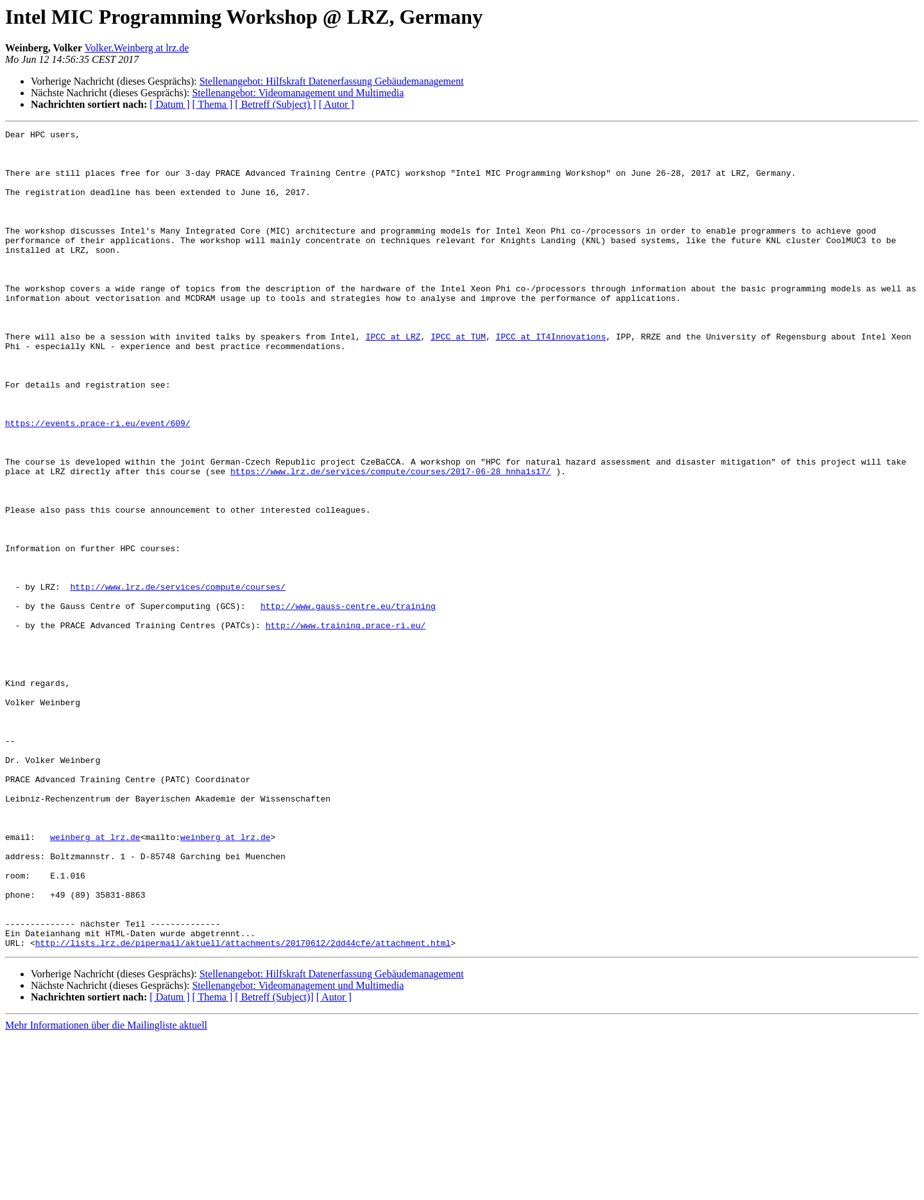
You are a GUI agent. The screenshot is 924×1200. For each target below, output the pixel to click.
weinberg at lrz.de (95, 979)
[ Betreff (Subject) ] (275, 104)
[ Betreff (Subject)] (274, 1160)
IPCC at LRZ (393, 378)
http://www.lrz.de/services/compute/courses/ (177, 679)
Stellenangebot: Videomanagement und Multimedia (298, 92)
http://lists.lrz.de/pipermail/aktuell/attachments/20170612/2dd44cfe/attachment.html (242, 1106)
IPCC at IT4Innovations (550, 378)
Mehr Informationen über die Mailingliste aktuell (106, 1188)
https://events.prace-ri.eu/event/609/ (98, 482)
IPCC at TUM (458, 378)
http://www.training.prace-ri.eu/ (346, 725)
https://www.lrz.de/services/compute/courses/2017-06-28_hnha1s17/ (390, 540)
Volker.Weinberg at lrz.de (137, 47)
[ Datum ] (169, 104)
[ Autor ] (336, 104)
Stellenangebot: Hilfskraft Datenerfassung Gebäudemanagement (332, 81)
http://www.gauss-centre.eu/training (348, 702)
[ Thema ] (213, 104)
